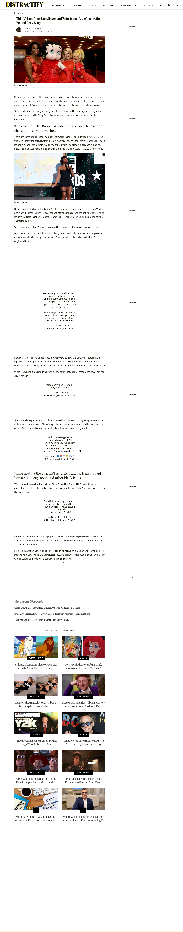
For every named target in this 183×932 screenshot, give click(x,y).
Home (16, 13)
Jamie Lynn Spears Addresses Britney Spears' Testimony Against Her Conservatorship (52, 614)
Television (76, 5)
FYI (22, 13)
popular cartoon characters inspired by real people (73, 536)
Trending (92, 5)
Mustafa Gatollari (34, 28)
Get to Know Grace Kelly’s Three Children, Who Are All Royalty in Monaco (47, 608)
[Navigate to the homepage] (25, 4)
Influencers (108, 5)
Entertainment (58, 5)
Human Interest (128, 5)
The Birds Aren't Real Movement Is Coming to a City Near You (41, 620)
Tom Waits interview (33, 140)
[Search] (160, 4)
